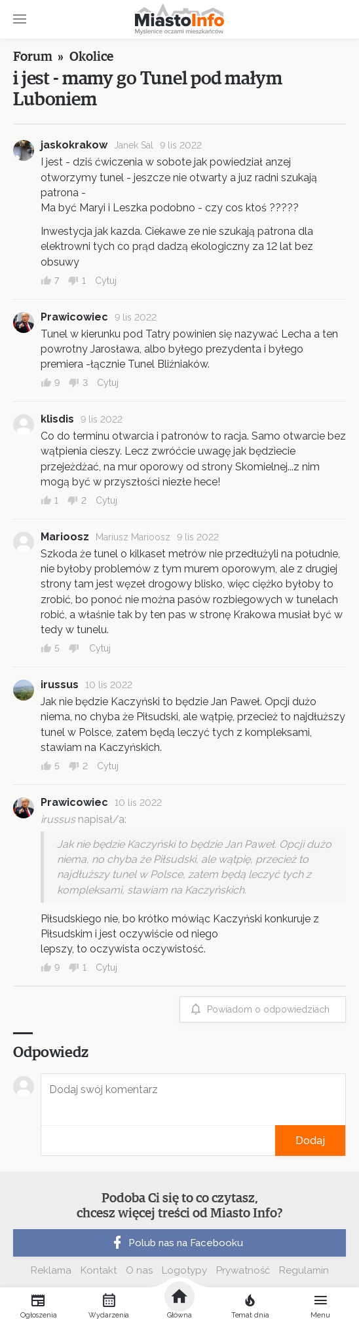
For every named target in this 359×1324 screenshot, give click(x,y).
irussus (60, 684)
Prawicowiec (74, 317)
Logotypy (184, 1270)
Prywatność (243, 1270)
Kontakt (99, 1270)
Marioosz (65, 537)
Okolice (91, 56)
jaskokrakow (74, 145)
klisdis (57, 419)
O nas (139, 1270)
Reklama (51, 1270)
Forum (32, 56)
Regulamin (304, 1270)
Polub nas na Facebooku (176, 1243)
